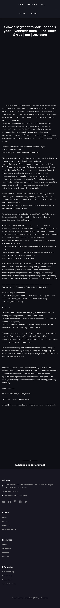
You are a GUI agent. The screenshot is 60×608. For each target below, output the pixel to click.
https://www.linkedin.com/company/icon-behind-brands (33, 405)
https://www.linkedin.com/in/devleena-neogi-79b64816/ (32, 296)
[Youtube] (4, 502)
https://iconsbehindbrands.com (28, 161)
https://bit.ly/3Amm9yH (47, 158)
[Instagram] (15, 502)
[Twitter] (26, 502)
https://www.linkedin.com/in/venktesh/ (24, 153)
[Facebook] (20, 502)
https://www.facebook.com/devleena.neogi (29, 299)
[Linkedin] (9, 502)
